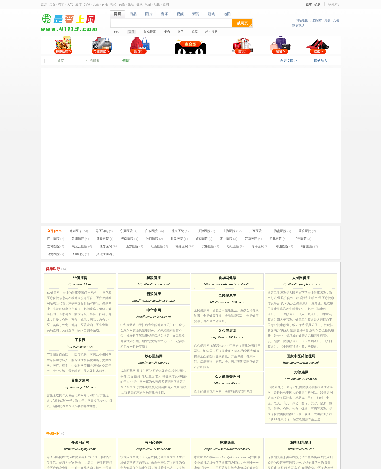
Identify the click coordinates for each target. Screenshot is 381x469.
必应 (194, 31)
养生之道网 (80, 380)
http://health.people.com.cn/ (301, 284)
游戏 (211, 14)
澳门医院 (309, 246)
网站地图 (302, 20)
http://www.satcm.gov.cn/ (301, 363)
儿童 (96, 4)
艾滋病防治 (106, 254)
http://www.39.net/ (80, 284)
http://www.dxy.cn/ (80, 346)
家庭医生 (227, 442)
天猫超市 (316, 20)
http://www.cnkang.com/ (153, 317)
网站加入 (320, 61)
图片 (149, 14)
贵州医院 (80, 239)
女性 (105, 4)
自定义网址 (288, 61)
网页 (117, 14)
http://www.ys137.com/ (80, 387)
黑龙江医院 (82, 246)
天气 (70, 4)
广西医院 (257, 231)
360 (116, 31)
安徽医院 (210, 246)
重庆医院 (307, 231)
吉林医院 (55, 246)
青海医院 (259, 246)
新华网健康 (227, 277)
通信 (78, 4)
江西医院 (159, 246)
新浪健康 (153, 294)
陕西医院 (154, 239)
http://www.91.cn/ (301, 449)
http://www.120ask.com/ (153, 449)
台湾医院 (55, 254)
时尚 (113, 4)
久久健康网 (227, 330)
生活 (131, 4)
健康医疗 (78, 231)
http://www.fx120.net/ (153, 363)
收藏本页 (334, 4)
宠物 (87, 4)
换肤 (317, 4)
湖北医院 (228, 239)
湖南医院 (203, 239)
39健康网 (80, 277)
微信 (181, 31)
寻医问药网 (80, 442)
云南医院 (129, 239)
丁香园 (80, 340)
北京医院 (181, 231)
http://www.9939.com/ (227, 337)
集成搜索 (150, 31)
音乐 (164, 14)
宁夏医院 (128, 231)
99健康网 (301, 372)
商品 (133, 14)
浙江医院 (235, 246)
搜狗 (167, 31)
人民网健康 (301, 277)
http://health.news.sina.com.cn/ (153, 300)
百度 (131, 31)
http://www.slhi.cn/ (227, 383)
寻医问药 (104, 231)
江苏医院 (109, 246)
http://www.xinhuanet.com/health (227, 284)
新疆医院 (104, 239)
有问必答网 (154, 442)
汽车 (61, 4)
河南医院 (253, 239)
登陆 (309, 4)
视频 (180, 14)
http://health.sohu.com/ (154, 284)
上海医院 (232, 231)
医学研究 (80, 254)
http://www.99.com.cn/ (301, 379)
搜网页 (242, 23)
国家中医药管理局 (301, 356)
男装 (327, 20)
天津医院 (206, 231)
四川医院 (55, 239)
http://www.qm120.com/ (227, 302)
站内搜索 (211, 31)
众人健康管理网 (227, 376)
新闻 (196, 14)
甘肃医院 (179, 239)
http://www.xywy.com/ (80, 449)
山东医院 (134, 246)
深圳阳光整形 (301, 442)
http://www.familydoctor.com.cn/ (227, 449)
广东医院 (154, 231)
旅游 (44, 4)
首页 (60, 61)
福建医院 (184, 246)
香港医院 (284, 246)
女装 (336, 20)
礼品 (148, 4)
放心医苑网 (154, 356)
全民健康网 (227, 295)
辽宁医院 (302, 239)
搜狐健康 (153, 277)
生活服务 (93, 61)
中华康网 (153, 310)
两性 (122, 4)
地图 (157, 4)
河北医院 (277, 239)
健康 (139, 4)
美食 (52, 4)
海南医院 (282, 231)
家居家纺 (298, 25)
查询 (166, 4)
